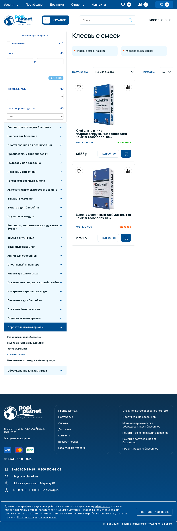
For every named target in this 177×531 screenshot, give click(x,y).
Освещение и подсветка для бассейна (33, 282)
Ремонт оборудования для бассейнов (139, 440)
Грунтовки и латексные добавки (25, 342)
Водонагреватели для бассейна (29, 127)
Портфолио (34, 5)
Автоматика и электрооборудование (32, 189)
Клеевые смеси (16, 354)
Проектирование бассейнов (140, 448)
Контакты (99, 5)
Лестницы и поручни (21, 171)
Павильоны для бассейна (24, 300)
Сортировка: (80, 72)
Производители (68, 410)
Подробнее (108, 153)
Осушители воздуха (20, 216)
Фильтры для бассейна (23, 207)
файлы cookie (101, 506)
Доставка (57, 5)
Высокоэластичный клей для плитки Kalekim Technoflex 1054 (103, 216)
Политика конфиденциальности (37, 517)
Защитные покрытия (21, 246)
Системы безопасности (23, 309)
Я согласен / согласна (154, 512)
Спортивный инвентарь (23, 264)
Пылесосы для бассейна (24, 163)
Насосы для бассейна (22, 136)
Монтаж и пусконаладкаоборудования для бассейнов (141, 424)
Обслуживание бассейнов (139, 417)
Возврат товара (68, 441)
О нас (75, 5)
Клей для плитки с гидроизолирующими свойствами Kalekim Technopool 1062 (101, 134)
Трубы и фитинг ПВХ (20, 237)
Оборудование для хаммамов (27, 370)
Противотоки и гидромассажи (27, 154)
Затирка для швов (17, 348)
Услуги (8, 5)
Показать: (148, 72)
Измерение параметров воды (27, 291)
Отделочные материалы (24, 318)
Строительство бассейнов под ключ (145, 410)
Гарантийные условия (71, 448)
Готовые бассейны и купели (26, 180)
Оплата (63, 423)
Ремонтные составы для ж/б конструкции (31, 360)
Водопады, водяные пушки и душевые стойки (32, 227)
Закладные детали (20, 198)
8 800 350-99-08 (161, 20)
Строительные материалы (25, 327)
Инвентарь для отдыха (22, 273)
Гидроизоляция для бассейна (24, 337)
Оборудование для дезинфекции (29, 145)
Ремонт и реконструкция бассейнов (145, 432)
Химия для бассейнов (22, 255)
